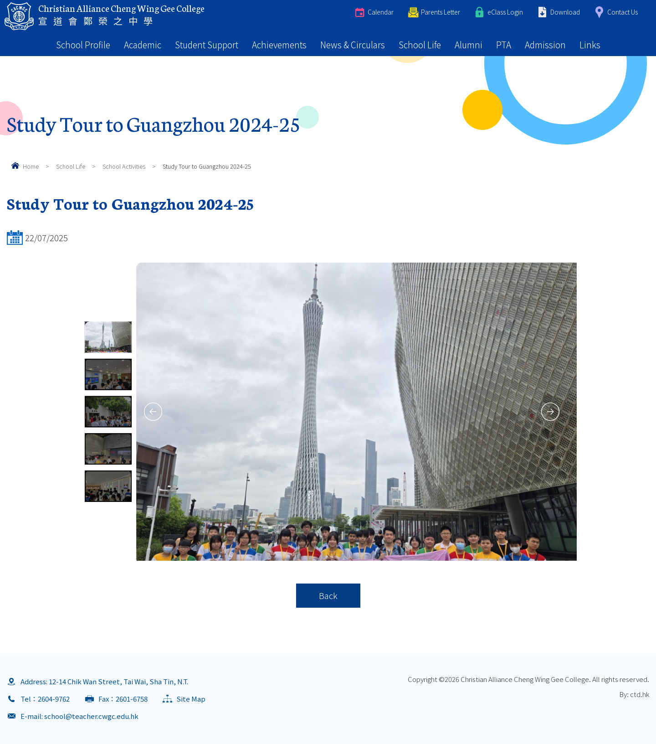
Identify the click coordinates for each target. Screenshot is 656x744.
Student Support (206, 44)
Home (31, 166)
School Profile (83, 44)
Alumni (468, 44)
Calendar (381, 11)
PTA (503, 44)
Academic (142, 44)
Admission (545, 44)
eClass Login (505, 11)
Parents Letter (440, 11)
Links (589, 44)
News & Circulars (352, 44)
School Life (420, 44)
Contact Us (622, 11)
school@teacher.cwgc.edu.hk (91, 716)
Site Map (190, 698)
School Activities (123, 166)
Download (565, 11)
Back (328, 595)
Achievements (279, 44)
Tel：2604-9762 (45, 698)
